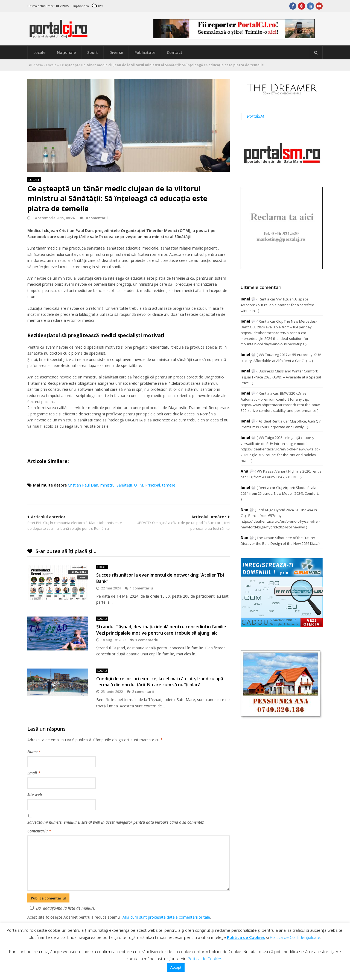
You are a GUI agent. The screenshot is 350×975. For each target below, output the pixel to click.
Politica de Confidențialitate (295, 937)
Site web (34, 794)
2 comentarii (140, 691)
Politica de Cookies (246, 937)
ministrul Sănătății (116, 485)
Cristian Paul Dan (83, 485)
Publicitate (145, 52)
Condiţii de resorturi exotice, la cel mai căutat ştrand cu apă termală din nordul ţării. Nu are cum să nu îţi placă (159, 682)
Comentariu (39, 831)
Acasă (38, 65)
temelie (168, 485)
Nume (34, 751)
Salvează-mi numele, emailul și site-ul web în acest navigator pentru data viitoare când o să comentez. (116, 822)
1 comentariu (139, 588)
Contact (174, 52)
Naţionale (66, 52)
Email (33, 773)
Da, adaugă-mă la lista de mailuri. (61, 908)
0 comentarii (94, 217)
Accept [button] (175, 967)
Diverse (116, 52)
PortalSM (255, 116)
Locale (39, 52)
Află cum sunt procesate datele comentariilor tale (166, 917)
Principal (152, 485)
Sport (92, 52)
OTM (138, 485)
